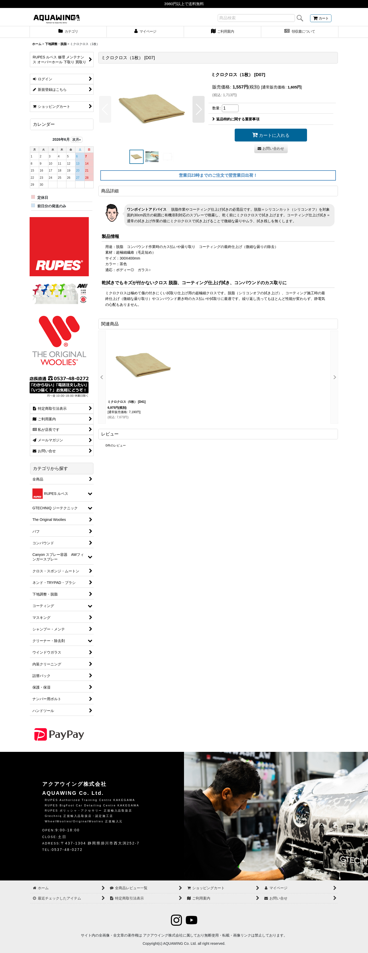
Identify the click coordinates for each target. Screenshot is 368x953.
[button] (105, 109)
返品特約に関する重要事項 (235, 119)
